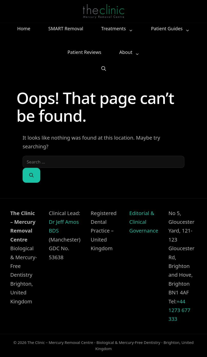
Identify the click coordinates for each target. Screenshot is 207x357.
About (132, 52)
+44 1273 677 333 (179, 310)
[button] (103, 68)
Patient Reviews (84, 52)
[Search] (31, 175)
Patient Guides (173, 28)
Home (23, 28)
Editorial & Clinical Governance (143, 222)
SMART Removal (65, 28)
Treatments (119, 28)
